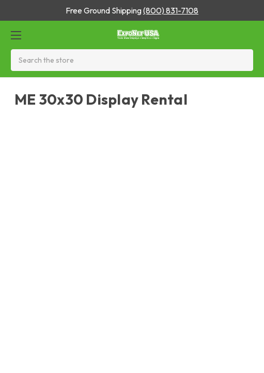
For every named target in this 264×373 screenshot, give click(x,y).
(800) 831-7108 (170, 10)
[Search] (242, 60)
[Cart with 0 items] (245, 35)
